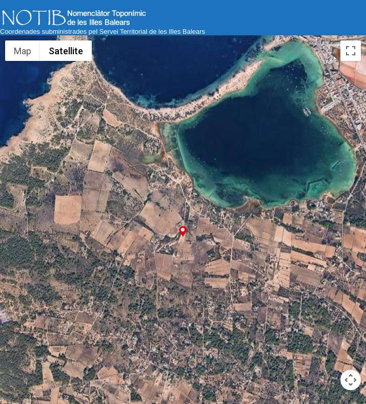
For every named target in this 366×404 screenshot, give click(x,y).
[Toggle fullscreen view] (350, 50)
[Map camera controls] (350, 380)
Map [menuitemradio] (22, 51)
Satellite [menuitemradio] (66, 51)
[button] (182, 231)
